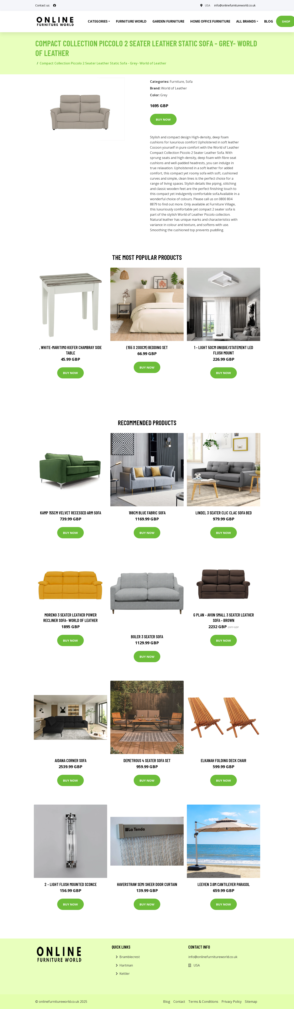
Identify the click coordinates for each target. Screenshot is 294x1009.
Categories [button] (98, 21)
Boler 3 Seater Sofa (147, 636)
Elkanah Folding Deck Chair (223, 760)
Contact (179, 1001)
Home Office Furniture (210, 21)
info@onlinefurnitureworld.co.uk (235, 5)
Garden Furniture (168, 21)
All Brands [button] (246, 21)
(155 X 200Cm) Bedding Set (147, 347)
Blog (268, 21)
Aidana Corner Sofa (70, 760)
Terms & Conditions (203, 1001)
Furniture (177, 81)
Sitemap (251, 1001)
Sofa (189, 81)
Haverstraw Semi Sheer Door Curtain (147, 884)
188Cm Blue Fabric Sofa (147, 512)
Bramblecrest (129, 957)
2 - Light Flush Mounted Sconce (71, 884)
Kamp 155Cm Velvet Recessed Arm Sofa (70, 512)
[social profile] (55, 5)
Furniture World (131, 21)
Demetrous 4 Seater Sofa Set (147, 760)
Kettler (124, 973)
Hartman (126, 965)
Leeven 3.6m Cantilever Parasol (224, 884)
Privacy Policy (232, 1001)
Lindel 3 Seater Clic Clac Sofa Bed (224, 512)
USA (207, 5)
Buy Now (163, 119)
